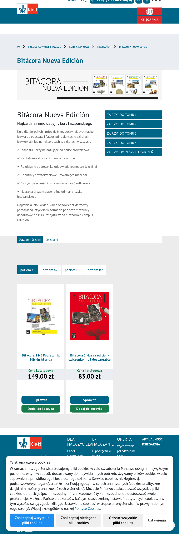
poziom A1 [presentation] (27, 270)
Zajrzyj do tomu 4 (122, 143)
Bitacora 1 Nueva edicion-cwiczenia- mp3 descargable (89, 357)
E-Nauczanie (95, 12)
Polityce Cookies (87, 508)
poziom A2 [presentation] (50, 270)
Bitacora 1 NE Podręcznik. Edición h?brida (41, 357)
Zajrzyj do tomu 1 (122, 115)
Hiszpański (104, 46)
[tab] (30, 239)
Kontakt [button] (123, 20)
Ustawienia (157, 520)
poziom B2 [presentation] (95, 270)
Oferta (122, 12)
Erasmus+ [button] (101, 20)
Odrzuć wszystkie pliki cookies (123, 520)
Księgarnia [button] (150, 20)
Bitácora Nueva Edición (134, 46)
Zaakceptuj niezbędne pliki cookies (78, 520)
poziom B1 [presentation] (72, 270)
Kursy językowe (79, 46)
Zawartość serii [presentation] (30, 240)
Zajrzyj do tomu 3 (122, 133)
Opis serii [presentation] (52, 240)
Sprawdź (40, 400)
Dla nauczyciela (61, 12)
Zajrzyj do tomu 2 (122, 124)
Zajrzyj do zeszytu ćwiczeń (130, 152)
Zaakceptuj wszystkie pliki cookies (32, 520)
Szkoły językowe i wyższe (44, 46)
